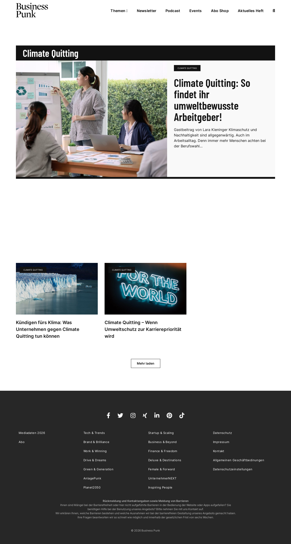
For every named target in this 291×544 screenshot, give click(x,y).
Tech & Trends (94, 433)
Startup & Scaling (161, 433)
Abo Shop (220, 10)
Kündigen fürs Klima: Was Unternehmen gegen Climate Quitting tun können (47, 329)
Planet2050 (91, 487)
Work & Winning (95, 451)
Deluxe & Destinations (164, 460)
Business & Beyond (162, 442)
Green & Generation (98, 469)
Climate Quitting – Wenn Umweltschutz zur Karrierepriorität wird (143, 329)
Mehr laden (145, 363)
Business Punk (32, 10)
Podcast (173, 10)
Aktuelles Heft (250, 10)
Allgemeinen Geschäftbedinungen (238, 460)
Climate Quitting (187, 68)
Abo (22, 442)
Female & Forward (161, 469)
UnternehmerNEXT (162, 478)
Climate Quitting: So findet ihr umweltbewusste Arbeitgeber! (212, 99)
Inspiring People (160, 487)
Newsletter (146, 10)
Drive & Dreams (94, 460)
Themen (119, 10)
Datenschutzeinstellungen (233, 469)
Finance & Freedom (162, 451)
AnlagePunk (92, 478)
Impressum (221, 442)
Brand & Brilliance (96, 442)
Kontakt (218, 451)
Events (195, 10)
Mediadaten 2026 (32, 433)
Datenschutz (222, 433)
